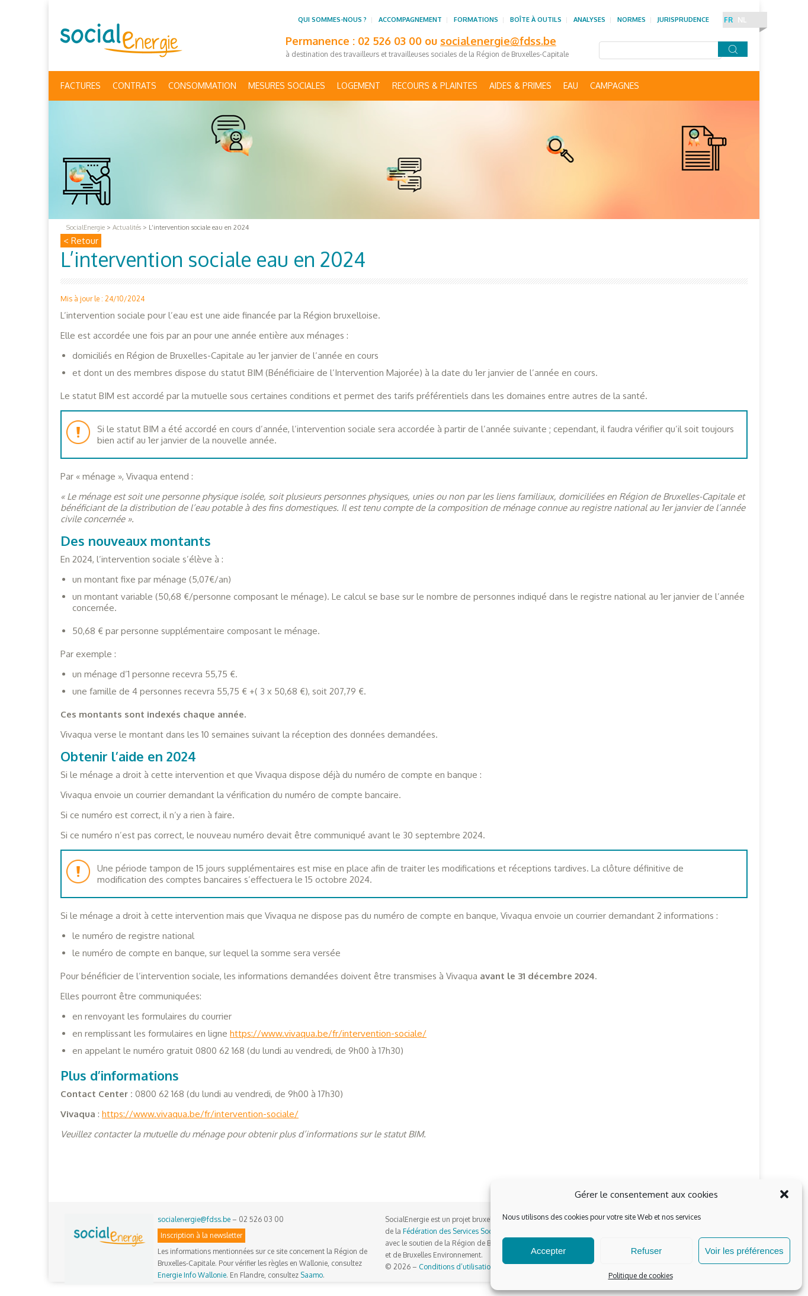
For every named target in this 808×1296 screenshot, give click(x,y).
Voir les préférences (744, 1251)
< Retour (80, 240)
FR (728, 19)
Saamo (311, 1275)
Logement (358, 86)
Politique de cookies (640, 1275)
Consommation (202, 86)
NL (742, 19)
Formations (476, 19)
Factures (80, 86)
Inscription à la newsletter (201, 1235)
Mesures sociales (286, 86)
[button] (784, 1194)
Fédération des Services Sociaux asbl (462, 1231)
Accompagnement (410, 19)
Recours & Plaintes (434, 86)
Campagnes (614, 86)
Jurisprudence (683, 19)
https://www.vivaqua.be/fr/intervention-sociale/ (328, 1033)
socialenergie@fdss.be (498, 40)
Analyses (589, 19)
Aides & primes (520, 86)
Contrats (134, 86)
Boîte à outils (536, 19)
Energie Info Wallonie (192, 1275)
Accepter (548, 1251)
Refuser (646, 1251)
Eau (570, 86)
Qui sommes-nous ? (332, 19)
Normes (631, 19)
